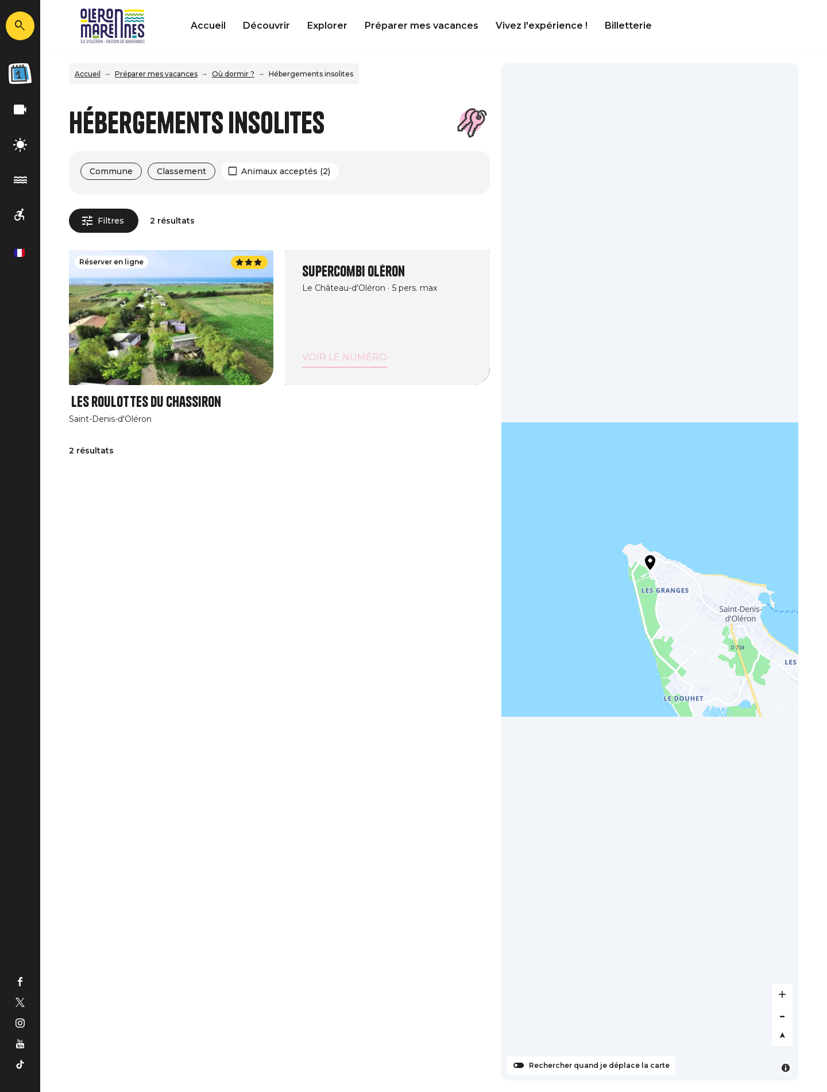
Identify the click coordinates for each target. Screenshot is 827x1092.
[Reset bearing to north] (782, 1035)
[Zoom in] (782, 994)
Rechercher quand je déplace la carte (599, 1065)
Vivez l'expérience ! (542, 25)
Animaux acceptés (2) (285, 171)
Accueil (208, 25)
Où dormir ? (233, 74)
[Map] (650, 572)
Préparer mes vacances (421, 25)
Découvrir (266, 25)
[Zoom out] (782, 1015)
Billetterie (628, 25)
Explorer (327, 25)
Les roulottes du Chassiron (146, 402)
